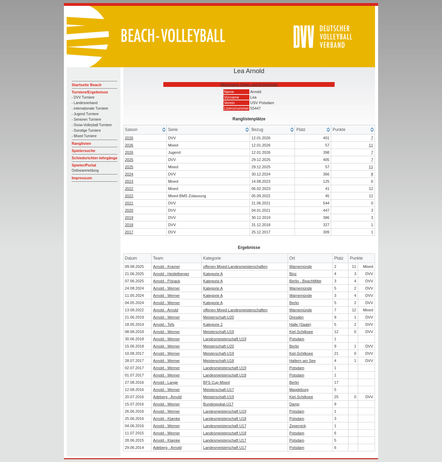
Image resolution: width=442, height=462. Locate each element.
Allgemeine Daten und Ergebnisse (249, 84)
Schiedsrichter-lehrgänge (95, 158)
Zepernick (297, 426)
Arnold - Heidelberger (171, 274)
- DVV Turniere (83, 97)
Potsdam (296, 339)
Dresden (296, 317)
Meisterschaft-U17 (218, 390)
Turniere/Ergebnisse (90, 92)
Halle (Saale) (300, 324)
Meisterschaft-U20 (218, 317)
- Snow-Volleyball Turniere (92, 125)
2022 (129, 189)
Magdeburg (299, 390)
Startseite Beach (87, 85)
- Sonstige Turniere (86, 130)
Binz (293, 274)
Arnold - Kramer (166, 266)
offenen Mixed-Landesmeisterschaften (235, 266)
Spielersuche (83, 151)
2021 (129, 203)
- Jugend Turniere (85, 114)
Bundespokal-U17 (218, 404)
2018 (129, 225)
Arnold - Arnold (165, 310)
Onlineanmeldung (85, 170)
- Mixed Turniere (84, 136)
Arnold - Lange (165, 382)
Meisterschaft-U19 (218, 332)
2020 (129, 210)
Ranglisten (81, 143)
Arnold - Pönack (166, 281)
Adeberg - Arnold (167, 397)
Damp (294, 404)
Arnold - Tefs (163, 324)
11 (371, 145)
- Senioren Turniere (87, 119)
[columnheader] (145, 129)
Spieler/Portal (84, 165)
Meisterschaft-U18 (218, 361)
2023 (129, 181)
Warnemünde (300, 266)
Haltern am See (302, 361)
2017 (129, 232)
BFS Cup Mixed (216, 382)
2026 (129, 138)
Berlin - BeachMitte (305, 281)
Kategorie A (213, 274)
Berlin (294, 303)
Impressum (82, 178)
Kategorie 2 (212, 324)
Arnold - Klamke (166, 418)
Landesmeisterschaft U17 (224, 426)
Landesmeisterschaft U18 (224, 375)
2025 (129, 160)
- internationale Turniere (90, 108)
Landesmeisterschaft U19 (224, 339)
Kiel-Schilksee (301, 332)
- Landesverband (85, 103)
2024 (129, 174)
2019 (129, 217)
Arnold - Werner (166, 288)
